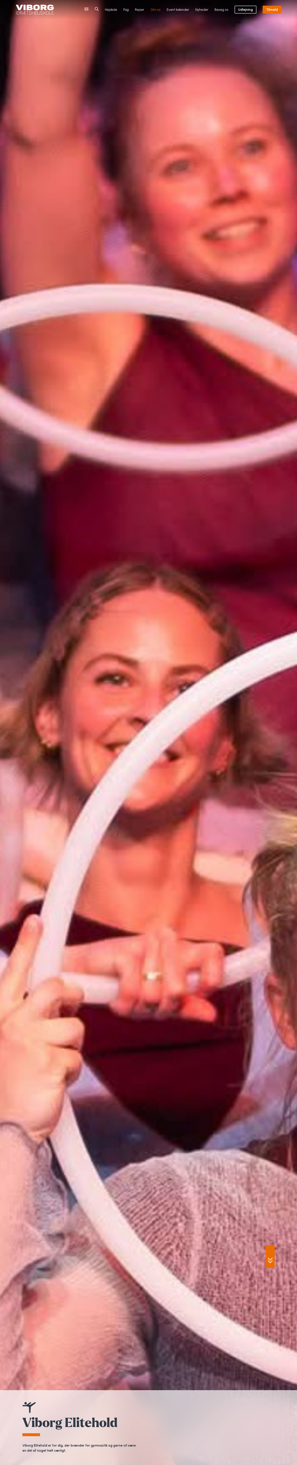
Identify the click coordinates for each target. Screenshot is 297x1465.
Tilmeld (272, 10)
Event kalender (178, 10)
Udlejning (245, 10)
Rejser (139, 10)
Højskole (111, 10)
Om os (155, 10)
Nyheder (201, 10)
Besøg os (221, 10)
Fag (126, 10)
